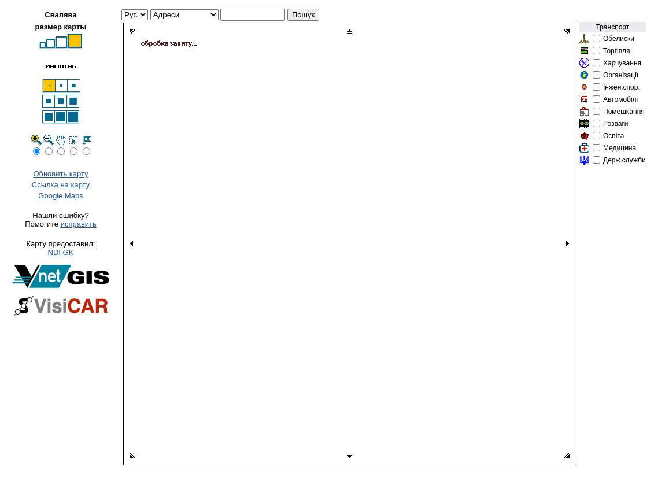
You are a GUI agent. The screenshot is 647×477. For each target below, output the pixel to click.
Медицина (619, 148)
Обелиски (618, 39)
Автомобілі (620, 99)
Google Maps (60, 195)
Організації (620, 75)
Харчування (622, 63)
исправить (79, 224)
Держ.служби (624, 160)
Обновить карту (60, 173)
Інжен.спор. (621, 87)
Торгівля (616, 51)
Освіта (613, 136)
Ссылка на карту (61, 184)
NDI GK (61, 252)
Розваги (615, 124)
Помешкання (624, 112)
